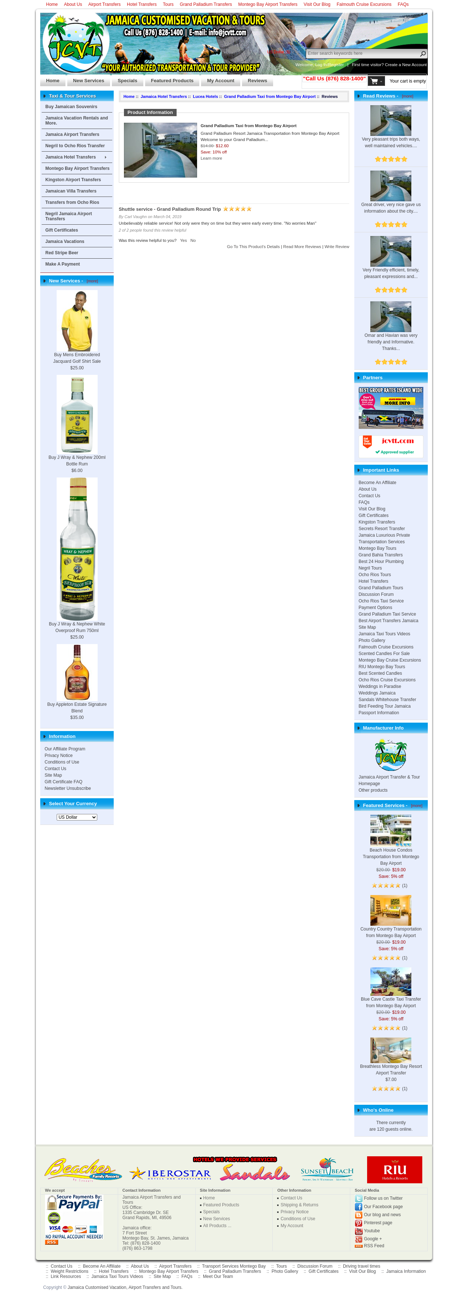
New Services (85, 78)
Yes (183, 240)
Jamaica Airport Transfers (72, 134)
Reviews (254, 78)
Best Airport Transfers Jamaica (388, 620)
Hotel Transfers (141, 4)
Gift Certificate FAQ (63, 781)
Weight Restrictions (69, 1271)
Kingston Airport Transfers (73, 179)
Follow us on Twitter (383, 1198)
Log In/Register (329, 64)
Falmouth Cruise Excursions (364, 4)
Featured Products (169, 78)
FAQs (403, 4)
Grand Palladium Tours (381, 587)
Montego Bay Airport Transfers (268, 4)
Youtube (372, 1230)
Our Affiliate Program (65, 748)
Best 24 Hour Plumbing (381, 561)
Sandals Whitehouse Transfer (387, 699)
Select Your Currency (73, 803)
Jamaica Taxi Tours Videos (384, 633)
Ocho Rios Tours (375, 574)
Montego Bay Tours (377, 548)
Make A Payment (62, 264)
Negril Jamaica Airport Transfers (68, 216)
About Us (73, 4)
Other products (373, 790)
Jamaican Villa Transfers (71, 191)
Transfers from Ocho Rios (72, 202)
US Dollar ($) (278, 52)
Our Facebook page (383, 1206)
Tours (168, 4)
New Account (414, 64)
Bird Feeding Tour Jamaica (385, 706)
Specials (124, 78)
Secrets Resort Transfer (382, 528)
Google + (373, 1238)
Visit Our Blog (317, 4)
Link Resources (66, 1276)
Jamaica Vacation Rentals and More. (76, 120)
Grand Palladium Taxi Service (387, 614)
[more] (91, 281)
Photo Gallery (372, 640)
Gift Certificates (61, 230)
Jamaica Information (406, 1271)
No (193, 240)
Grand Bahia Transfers (381, 554)
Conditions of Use (62, 762)
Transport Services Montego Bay (233, 1266)
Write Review (337, 246)
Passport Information (379, 712)
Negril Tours (370, 568)
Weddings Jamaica (377, 693)
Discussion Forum (376, 594)
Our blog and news (382, 1214)
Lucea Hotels (205, 96)
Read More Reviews (302, 246)
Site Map (53, 775)
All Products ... (217, 1225)
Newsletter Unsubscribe (68, 788)
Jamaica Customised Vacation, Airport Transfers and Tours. (125, 1287)
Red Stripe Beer (61, 252)
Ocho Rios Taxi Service (381, 601)
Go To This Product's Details (253, 246)
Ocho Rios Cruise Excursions (387, 679)
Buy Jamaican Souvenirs (71, 106)
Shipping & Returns (299, 1204)
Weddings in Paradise (380, 686)
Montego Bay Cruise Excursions (390, 660)
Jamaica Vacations (64, 241)
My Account (217, 78)
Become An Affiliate (377, 482)
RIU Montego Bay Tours (382, 666)
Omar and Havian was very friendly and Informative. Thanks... (391, 332)
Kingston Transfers (377, 522)
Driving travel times (361, 1266)
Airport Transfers (104, 4)
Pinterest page (378, 1222)
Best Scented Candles (380, 673)
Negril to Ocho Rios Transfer (75, 145)
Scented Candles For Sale (384, 653)
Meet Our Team (218, 1276)
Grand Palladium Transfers (206, 4)
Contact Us (55, 768)
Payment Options (375, 607)
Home (52, 4)
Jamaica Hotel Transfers (70, 157)
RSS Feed (374, 1245)
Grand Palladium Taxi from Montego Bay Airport (270, 96)
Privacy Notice (59, 755)
